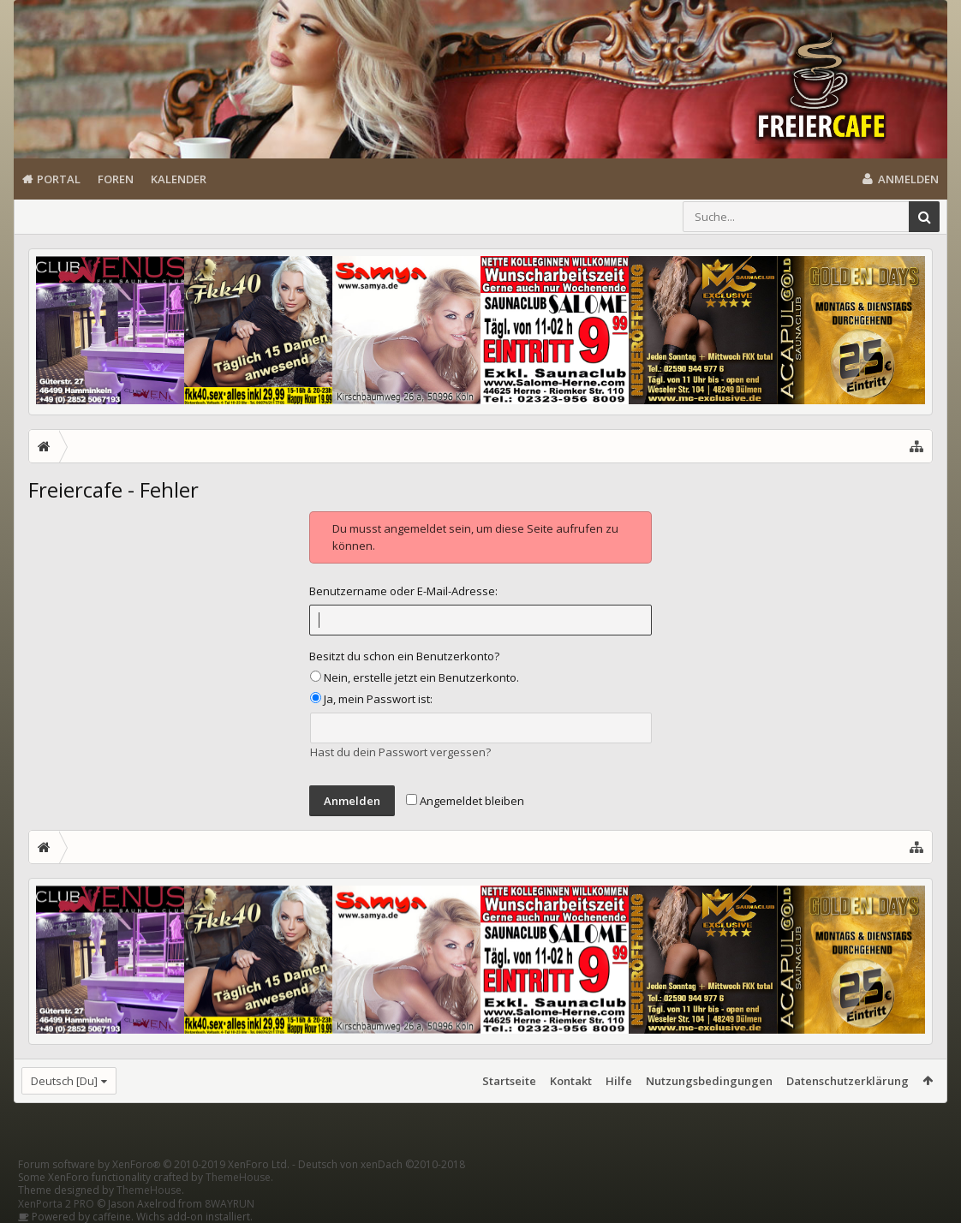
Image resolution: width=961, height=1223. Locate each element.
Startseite (509, 1081)
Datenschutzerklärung (847, 1081)
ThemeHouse (238, 1177)
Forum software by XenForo (153, 1164)
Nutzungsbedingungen (709, 1081)
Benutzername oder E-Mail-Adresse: (403, 591)
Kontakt (571, 1081)
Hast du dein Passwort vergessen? (400, 752)
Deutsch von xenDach (381, 1164)
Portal (59, 179)
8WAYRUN (229, 1203)
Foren (116, 179)
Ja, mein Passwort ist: (371, 699)
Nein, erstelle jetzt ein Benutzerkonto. (414, 677)
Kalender (178, 179)
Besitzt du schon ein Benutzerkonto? (404, 656)
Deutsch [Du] (64, 1081)
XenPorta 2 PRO (56, 1203)
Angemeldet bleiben (465, 800)
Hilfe (619, 1081)
